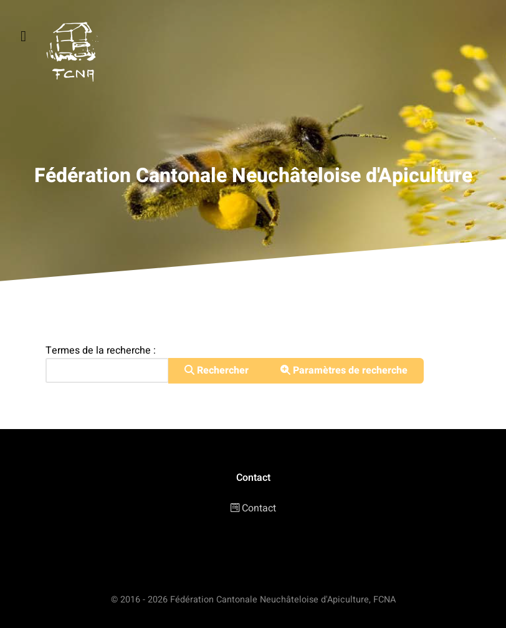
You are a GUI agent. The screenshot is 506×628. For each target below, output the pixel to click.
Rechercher (216, 370)
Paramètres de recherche (344, 370)
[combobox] (107, 370)
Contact (259, 508)
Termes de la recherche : (100, 350)
